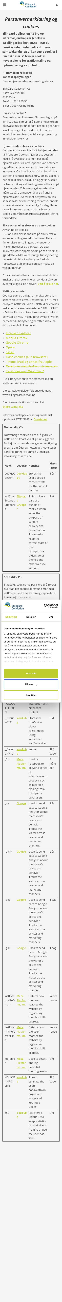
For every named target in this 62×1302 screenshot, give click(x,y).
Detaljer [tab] (31, 616)
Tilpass (31, 684)
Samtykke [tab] (11, 616)
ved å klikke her (48, 284)
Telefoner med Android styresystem (32, 366)
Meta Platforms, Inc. (21, 764)
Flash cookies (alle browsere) (27, 357)
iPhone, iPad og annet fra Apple (29, 362)
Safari (10, 352)
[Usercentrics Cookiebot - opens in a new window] (44, 606)
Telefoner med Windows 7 (25, 371)
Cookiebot (40, 419)
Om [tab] (51, 616)
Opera (10, 347)
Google (21, 803)
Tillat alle (31, 673)
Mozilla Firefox (16, 338)
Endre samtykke (12, 406)
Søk (57, 5)
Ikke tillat (31, 695)
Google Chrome (17, 342)
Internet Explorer (18, 333)
